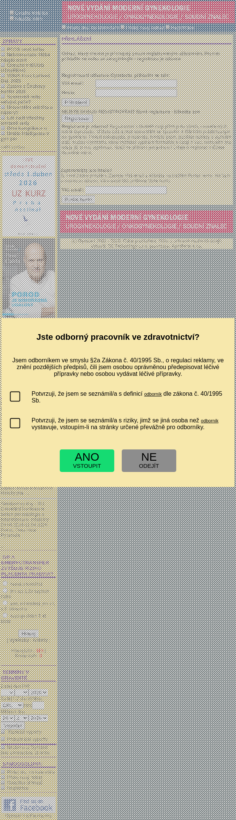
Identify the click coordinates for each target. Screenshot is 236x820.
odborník (153, 394)
